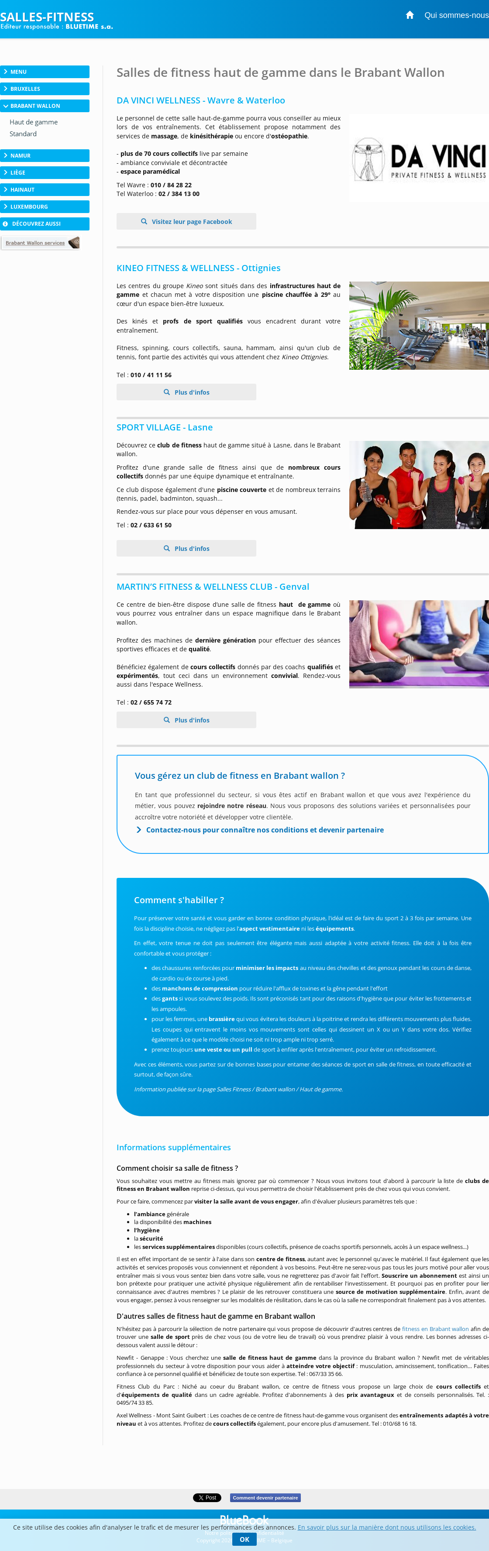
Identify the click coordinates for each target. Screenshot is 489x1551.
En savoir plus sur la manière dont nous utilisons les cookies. (387, 1527)
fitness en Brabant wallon (435, 1329)
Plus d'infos (191, 392)
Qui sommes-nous (456, 15)
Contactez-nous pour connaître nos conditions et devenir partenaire (265, 830)
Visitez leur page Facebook (191, 221)
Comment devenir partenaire (265, 1497)
